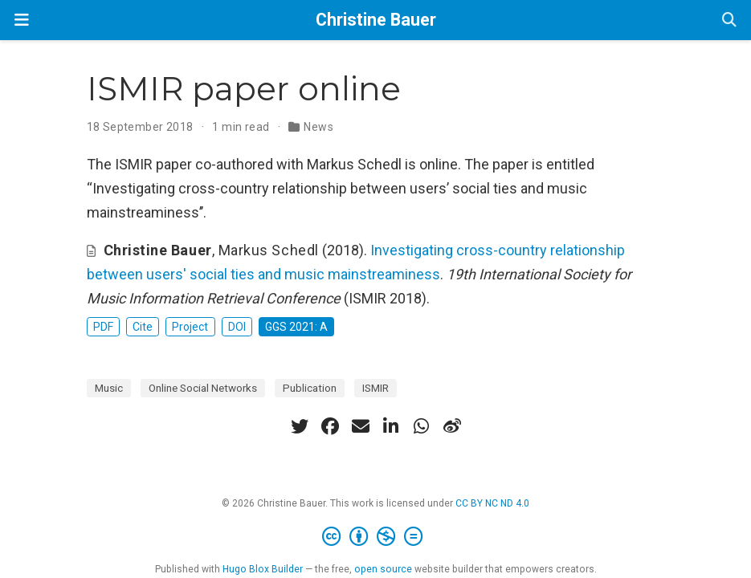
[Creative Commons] (375, 537)
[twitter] (300, 426)
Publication (310, 387)
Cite (143, 326)
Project (190, 326)
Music (109, 387)
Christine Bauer (376, 20)
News (318, 126)
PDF (103, 326)
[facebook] (330, 426)
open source (383, 569)
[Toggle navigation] (21, 19)
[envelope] (361, 426)
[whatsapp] (422, 426)
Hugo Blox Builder (262, 569)
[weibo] (452, 426)
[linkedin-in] (391, 426)
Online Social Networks (203, 387)
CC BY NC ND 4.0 (492, 503)
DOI (237, 326)
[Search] (729, 20)
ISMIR (375, 387)
